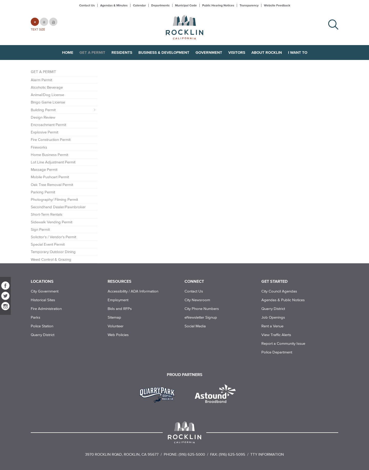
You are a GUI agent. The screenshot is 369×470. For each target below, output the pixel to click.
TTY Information (267, 454)
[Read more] (159, 394)
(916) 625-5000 (192, 454)
